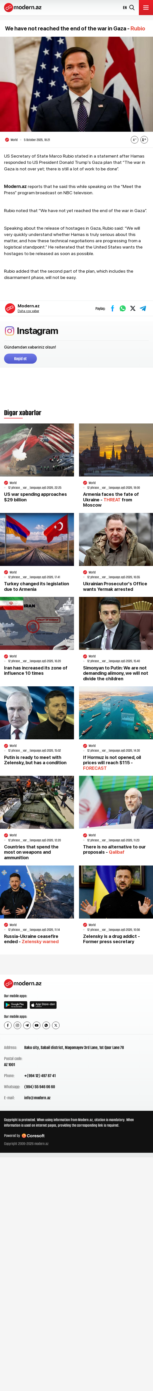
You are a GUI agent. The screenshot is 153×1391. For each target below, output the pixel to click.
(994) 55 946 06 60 (39, 1087)
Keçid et (20, 359)
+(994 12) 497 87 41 (40, 1076)
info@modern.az (37, 1098)
